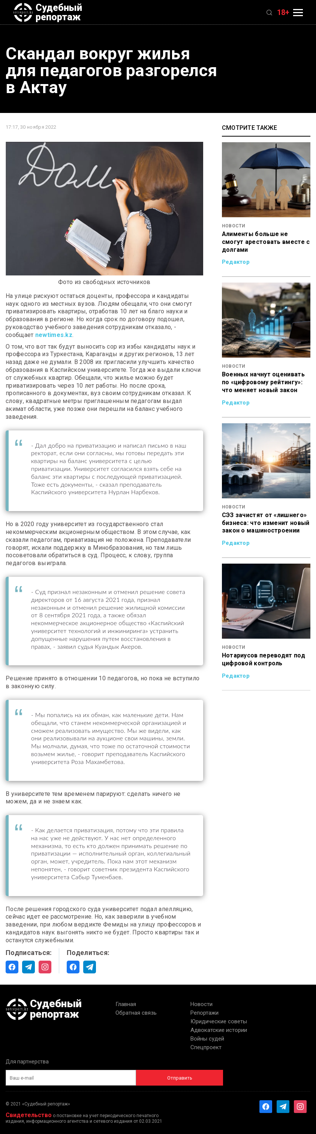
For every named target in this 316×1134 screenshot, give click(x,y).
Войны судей (207, 1038)
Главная (125, 1004)
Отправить (179, 1078)
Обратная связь (136, 1012)
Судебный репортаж (47, 12)
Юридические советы (218, 1021)
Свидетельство (29, 1115)
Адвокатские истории (218, 1030)
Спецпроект (206, 1047)
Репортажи (204, 1012)
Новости (201, 1004)
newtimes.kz (53, 334)
